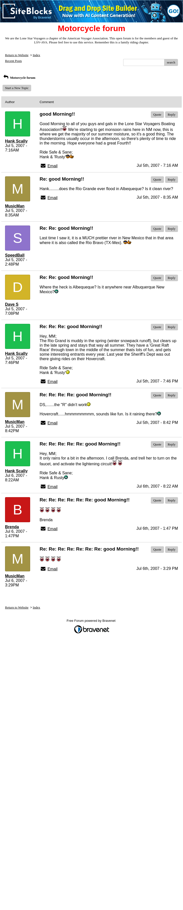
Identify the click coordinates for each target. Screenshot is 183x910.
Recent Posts (13, 61)
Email (53, 166)
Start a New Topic (17, 88)
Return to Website (16, 55)
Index (36, 55)
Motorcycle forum (19, 78)
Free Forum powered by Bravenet (91, 621)
